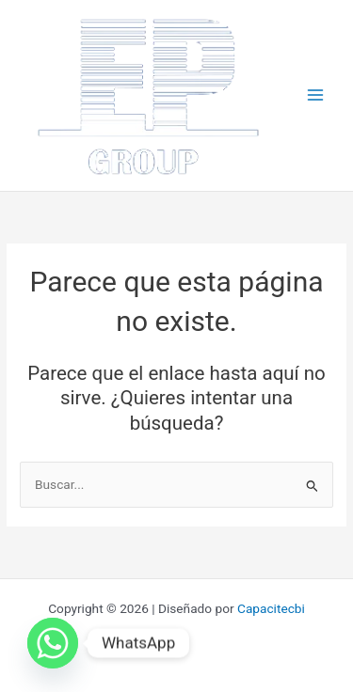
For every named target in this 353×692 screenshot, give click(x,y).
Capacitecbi (271, 608)
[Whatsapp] (52, 643)
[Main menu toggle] (316, 95)
